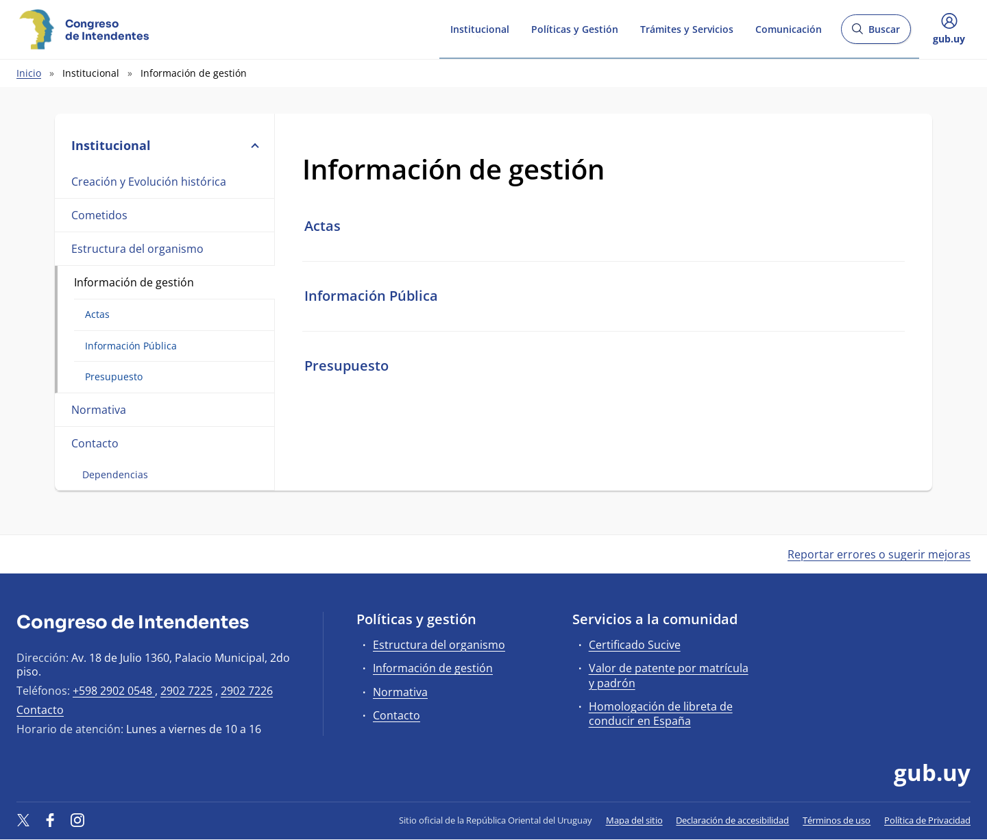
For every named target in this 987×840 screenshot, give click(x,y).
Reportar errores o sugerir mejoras (879, 554)
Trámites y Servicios (686, 28)
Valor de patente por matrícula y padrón (668, 675)
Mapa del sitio (634, 820)
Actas (97, 314)
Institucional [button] (164, 145)
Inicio (28, 72)
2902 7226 (247, 690)
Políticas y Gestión (574, 28)
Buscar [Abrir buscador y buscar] (875, 33)
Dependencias (115, 474)
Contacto (95, 443)
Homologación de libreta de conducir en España (661, 713)
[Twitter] (23, 820)
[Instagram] (77, 820)
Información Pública (131, 345)
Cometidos (99, 215)
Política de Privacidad (927, 820)
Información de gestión (134, 282)
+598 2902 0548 (114, 690)
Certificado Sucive (635, 644)
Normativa (98, 409)
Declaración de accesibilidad (732, 820)
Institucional (479, 28)
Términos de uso (836, 820)
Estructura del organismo (137, 248)
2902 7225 (186, 690)
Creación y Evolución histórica (148, 181)
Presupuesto (114, 376)
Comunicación (788, 28)
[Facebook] (51, 820)
